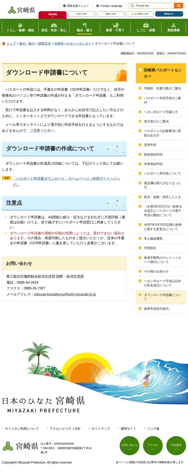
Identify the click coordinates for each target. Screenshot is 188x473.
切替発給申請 (153, 164)
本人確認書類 (153, 238)
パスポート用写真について (162, 173)
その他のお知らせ (156, 271)
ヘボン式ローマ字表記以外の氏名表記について (162, 283)
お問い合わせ (129, 445)
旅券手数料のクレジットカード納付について (162, 260)
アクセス (152, 445)
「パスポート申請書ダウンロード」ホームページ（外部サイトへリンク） (66, 181)
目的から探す (82, 14)
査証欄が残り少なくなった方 (162, 185)
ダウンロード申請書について (162, 297)
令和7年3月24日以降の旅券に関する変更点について (163, 227)
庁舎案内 (176, 445)
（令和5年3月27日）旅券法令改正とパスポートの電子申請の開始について (163, 211)
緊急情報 (52, 14)
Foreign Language (111, 5)
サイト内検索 (132, 5)
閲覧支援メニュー (78, 5)
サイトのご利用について (22, 428)
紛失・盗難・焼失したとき (162, 197)
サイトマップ (100, 428)
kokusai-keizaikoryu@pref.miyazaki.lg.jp (65, 294)
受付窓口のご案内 (156, 121)
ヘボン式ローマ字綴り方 (161, 112)
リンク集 (153, 428)
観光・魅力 (27, 43)
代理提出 (150, 248)
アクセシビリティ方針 (65, 428)
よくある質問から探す (140, 14)
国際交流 (44, 43)
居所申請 (150, 144)
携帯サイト (128, 428)
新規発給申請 (153, 154)
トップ (11, 43)
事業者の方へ (169, 14)
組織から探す (111, 14)
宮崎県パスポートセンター (72, 43)
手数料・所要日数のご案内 (162, 88)
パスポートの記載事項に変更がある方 (162, 133)
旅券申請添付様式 (156, 308)
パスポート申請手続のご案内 (162, 100)
